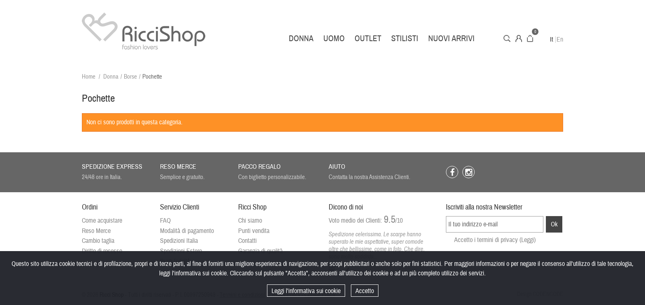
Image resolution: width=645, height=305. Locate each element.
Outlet (368, 38)
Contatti (247, 241)
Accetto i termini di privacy (495, 240)
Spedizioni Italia (179, 241)
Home (88, 77)
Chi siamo (250, 221)
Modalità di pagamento (187, 231)
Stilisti (404, 38)
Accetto (364, 291)
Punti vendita (253, 231)
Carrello (530, 38)
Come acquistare (102, 221)
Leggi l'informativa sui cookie (306, 291)
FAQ (165, 221)
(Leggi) (528, 240)
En (560, 39)
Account (518, 38)
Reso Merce (96, 231)
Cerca (506, 38)
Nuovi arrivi (451, 38)
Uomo (334, 38)
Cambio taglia (98, 241)
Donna (301, 38)
